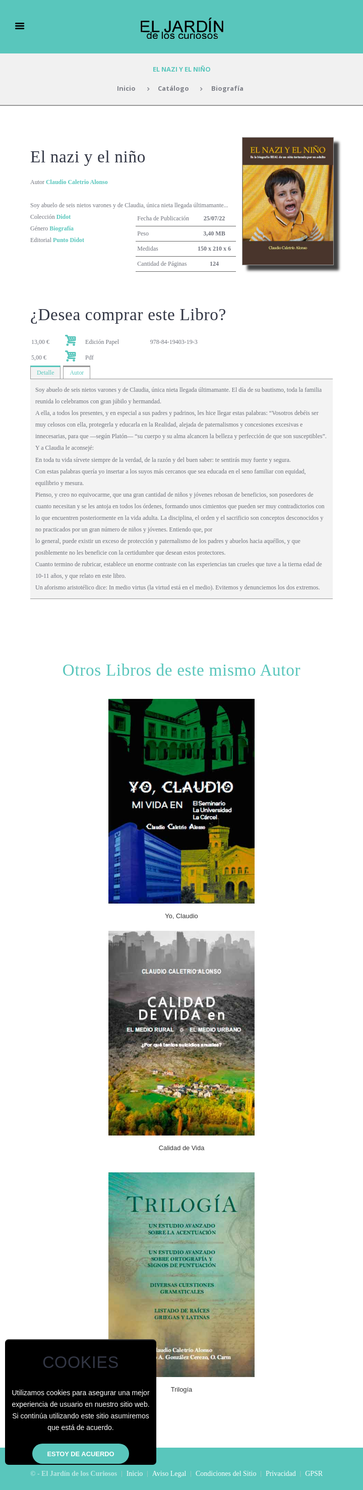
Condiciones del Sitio (226, 1473)
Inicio (126, 88)
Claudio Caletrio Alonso (77, 182)
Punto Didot (68, 240)
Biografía (227, 88)
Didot (63, 216)
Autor (77, 372)
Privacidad (281, 1473)
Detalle (45, 372)
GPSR (314, 1473)
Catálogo (173, 88)
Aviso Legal (169, 1473)
